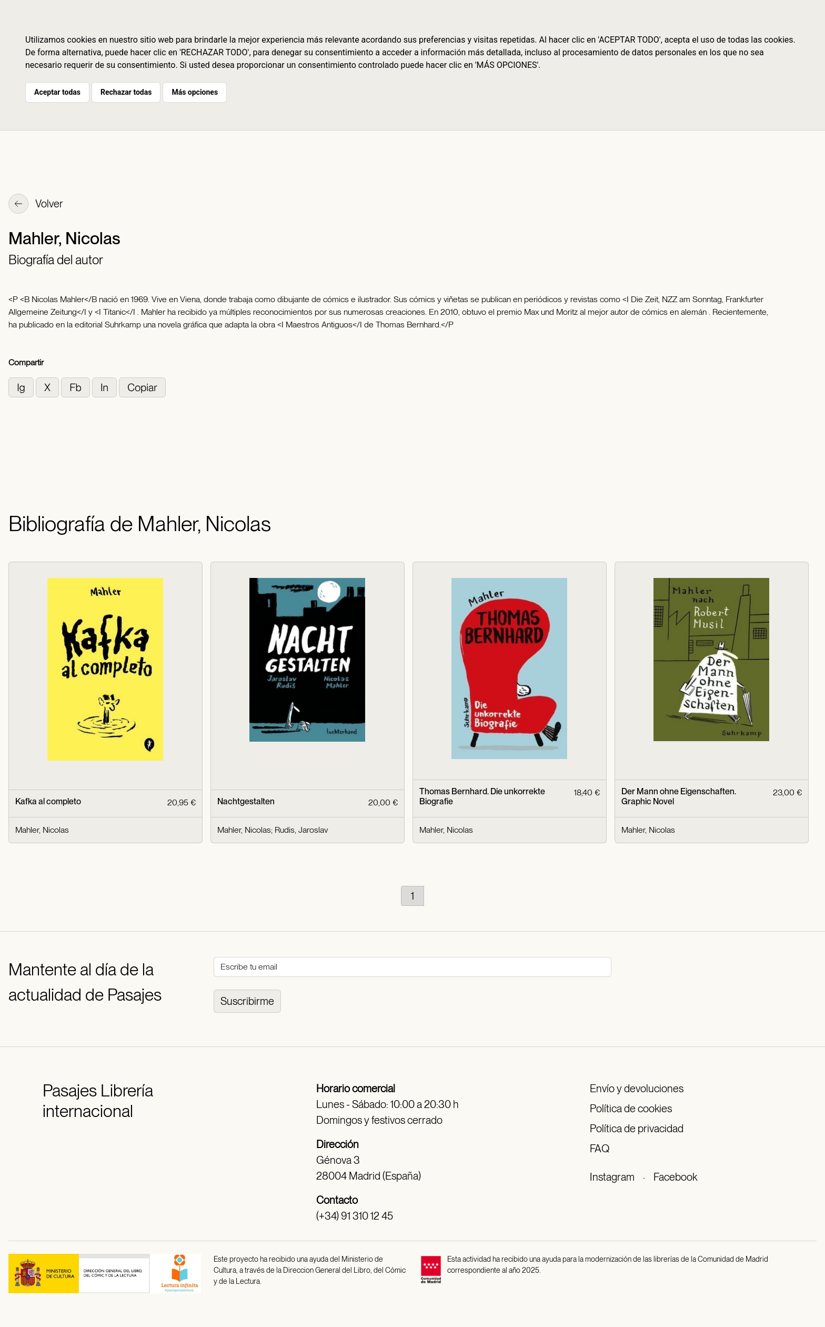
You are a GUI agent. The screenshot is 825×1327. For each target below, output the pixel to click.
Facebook (675, 1177)
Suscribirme (247, 1001)
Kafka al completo (48, 801)
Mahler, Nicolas (42, 830)
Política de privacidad (636, 1128)
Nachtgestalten (246, 801)
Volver (35, 205)
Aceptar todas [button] (57, 92)
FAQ (599, 1148)
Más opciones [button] (195, 92)
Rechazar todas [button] (126, 92)
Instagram (612, 1177)
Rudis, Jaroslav (301, 830)
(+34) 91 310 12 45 (354, 1216)
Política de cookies (631, 1108)
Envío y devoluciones (636, 1088)
